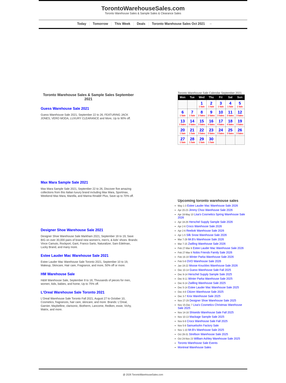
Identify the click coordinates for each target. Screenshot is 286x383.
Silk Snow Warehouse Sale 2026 (206, 235)
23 (211, 131)
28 (192, 140)
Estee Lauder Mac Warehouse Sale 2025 (213, 287)
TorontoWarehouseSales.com (147, 374)
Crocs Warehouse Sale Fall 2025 (207, 321)
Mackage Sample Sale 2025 (206, 316)
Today (81, 23)
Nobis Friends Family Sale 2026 (212, 252)
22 (201, 131)
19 (239, 122)
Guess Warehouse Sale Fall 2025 (210, 269)
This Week (122, 23)
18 (230, 122)
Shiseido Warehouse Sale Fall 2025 (211, 312)
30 (211, 140)
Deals (141, 23)
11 (230, 113)
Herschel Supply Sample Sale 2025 (210, 274)
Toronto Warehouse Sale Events (197, 343)
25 (230, 131)
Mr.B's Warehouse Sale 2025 (206, 329)
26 (239, 131)
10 (220, 113)
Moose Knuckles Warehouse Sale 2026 (213, 265)
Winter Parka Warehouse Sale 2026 (211, 256)
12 (239, 113)
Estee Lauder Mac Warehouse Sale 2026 (212, 205)
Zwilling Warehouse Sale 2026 (207, 243)
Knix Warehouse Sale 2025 (203, 296)
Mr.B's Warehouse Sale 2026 (206, 239)
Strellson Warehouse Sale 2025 (208, 334)
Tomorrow (100, 23)
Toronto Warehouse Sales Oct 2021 (179, 23)
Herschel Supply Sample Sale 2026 (211, 221)
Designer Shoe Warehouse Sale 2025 (212, 300)
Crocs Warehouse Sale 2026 (204, 226)
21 (192, 131)
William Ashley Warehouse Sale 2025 (217, 338)
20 (182, 131)
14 (192, 122)
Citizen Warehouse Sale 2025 (205, 291)
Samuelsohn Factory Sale (203, 325)
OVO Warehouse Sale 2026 (204, 261)
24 (220, 131)
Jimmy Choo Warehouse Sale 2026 (211, 210)
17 (220, 122)
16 (211, 122)
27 (182, 140)
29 (201, 140)
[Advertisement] (143, 59)
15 (201, 122)
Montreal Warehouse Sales (194, 347)
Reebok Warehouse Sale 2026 (205, 230)
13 (182, 122)
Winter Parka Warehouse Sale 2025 (210, 278)
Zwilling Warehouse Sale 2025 (207, 283)
